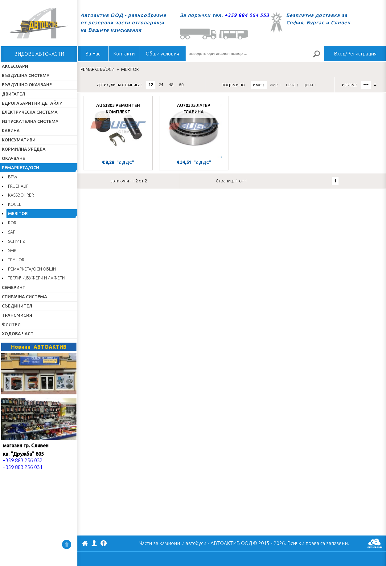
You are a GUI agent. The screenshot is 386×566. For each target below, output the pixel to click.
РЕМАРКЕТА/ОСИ (20, 167)
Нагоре (66, 544)
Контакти (124, 53)
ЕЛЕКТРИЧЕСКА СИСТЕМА (30, 112)
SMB (12, 250)
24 (160, 84)
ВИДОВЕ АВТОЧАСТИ (39, 54)
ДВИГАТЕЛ (13, 94)
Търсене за (319, 56)
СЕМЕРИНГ (13, 287)
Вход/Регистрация (355, 53)
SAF (11, 232)
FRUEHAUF (18, 186)
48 (171, 84)
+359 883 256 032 (23, 460)
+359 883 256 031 (23, 467)
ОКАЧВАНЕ (13, 158)
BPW (12, 176)
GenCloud (375, 543)
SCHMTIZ (16, 241)
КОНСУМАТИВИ (18, 139)
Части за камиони (159, 543)
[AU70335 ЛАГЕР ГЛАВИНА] (194, 128)
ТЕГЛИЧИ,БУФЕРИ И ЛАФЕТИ (36, 277)
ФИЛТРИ (11, 324)
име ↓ (275, 84)
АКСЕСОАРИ (15, 66)
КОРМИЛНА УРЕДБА (24, 149)
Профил (94, 543)
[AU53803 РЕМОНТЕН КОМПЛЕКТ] (118, 128)
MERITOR (18, 213)
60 (181, 84)
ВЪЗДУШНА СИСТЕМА (26, 75)
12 (150, 84)
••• (366, 84)
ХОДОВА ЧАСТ (18, 333)
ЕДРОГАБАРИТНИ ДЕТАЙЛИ (32, 103)
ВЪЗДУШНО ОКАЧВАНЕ (27, 84)
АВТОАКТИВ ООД (85, 544)
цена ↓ (310, 84)
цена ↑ (292, 84)
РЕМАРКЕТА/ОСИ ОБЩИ (32, 269)
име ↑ (259, 84)
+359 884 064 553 (246, 15)
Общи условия (162, 53)
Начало (39, 23)
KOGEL (14, 204)
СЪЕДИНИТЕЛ (17, 305)
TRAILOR (16, 259)
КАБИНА (11, 130)
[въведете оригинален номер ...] (254, 53)
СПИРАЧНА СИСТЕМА (24, 296)
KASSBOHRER (21, 195)
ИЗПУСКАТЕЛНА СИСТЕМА (30, 121)
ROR (12, 222)
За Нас (93, 53)
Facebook (103, 543)
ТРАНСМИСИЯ (17, 315)
